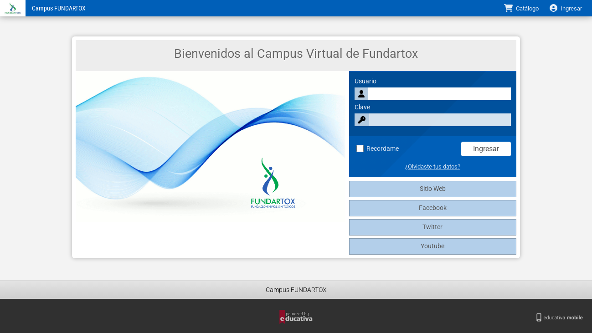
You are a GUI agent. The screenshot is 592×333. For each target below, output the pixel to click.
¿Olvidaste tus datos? (432, 166)
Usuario (365, 81)
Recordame (377, 149)
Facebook (433, 208)
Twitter (432, 227)
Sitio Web (433, 189)
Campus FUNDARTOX (59, 8)
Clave (362, 107)
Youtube (432, 246)
